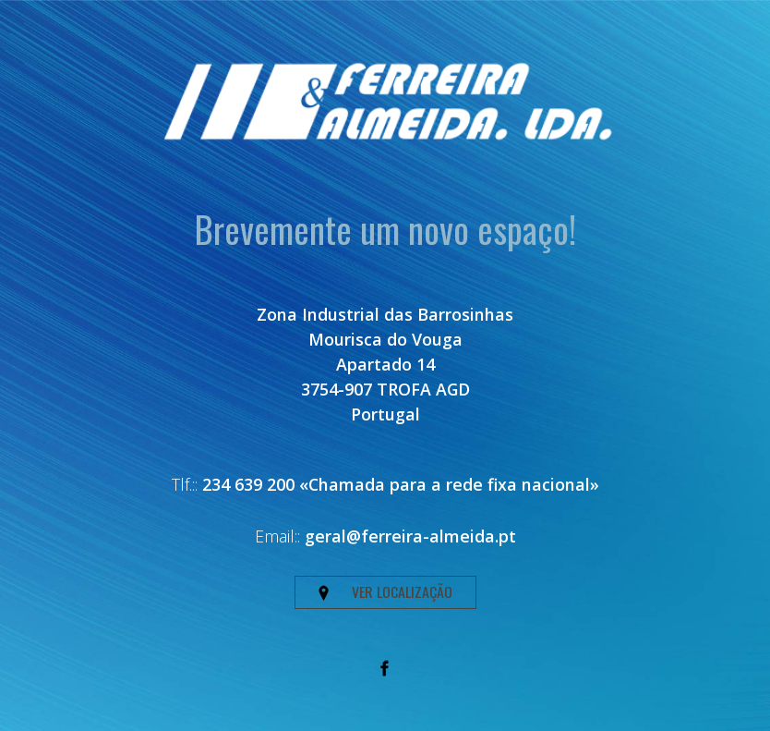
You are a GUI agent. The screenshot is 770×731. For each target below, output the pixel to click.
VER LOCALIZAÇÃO (385, 591)
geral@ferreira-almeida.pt (410, 536)
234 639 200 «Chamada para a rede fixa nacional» (400, 484)
